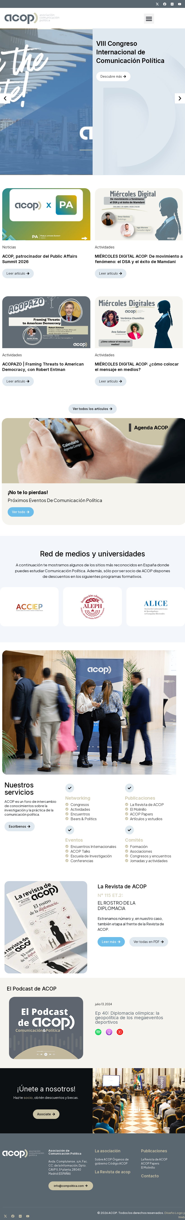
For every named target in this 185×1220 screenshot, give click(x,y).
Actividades (104, 245)
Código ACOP (118, 1161)
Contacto (150, 1173)
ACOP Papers (150, 1161)
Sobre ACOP (103, 1157)
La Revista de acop (112, 1169)
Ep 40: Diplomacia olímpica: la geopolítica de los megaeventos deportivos (129, 1015)
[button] (149, 19)
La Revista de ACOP (154, 1157)
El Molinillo (148, 1165)
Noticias (9, 245)
